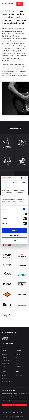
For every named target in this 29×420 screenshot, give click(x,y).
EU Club (18, 360)
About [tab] (23, 182)
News (17, 357)
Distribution (4, 354)
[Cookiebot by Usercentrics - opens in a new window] (20, 178)
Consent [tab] (5, 182)
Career (17, 363)
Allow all (14, 230)
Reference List (19, 366)
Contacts (4, 375)
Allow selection (14, 235)
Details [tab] (14, 182)
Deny (14, 240)
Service (3, 366)
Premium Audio (5, 363)
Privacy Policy (19, 375)
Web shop (18, 4)
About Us (18, 354)
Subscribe (14, 405)
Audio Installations (6, 360)
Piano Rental (5, 357)
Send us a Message (6, 381)
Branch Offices (5, 378)
